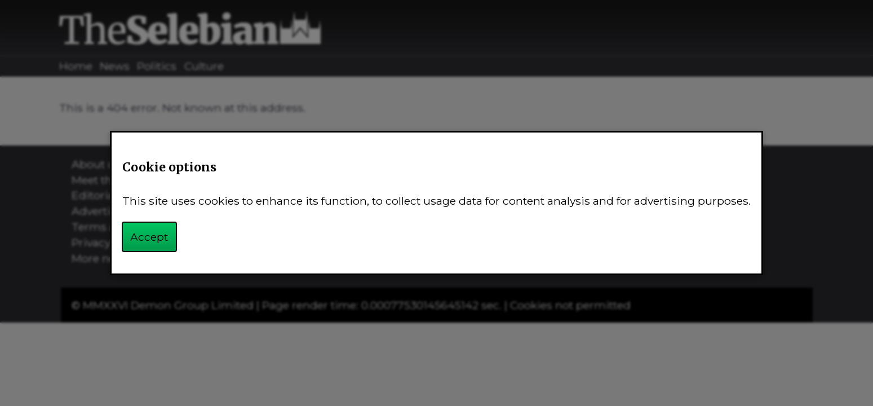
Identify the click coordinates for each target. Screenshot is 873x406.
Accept (149, 237)
